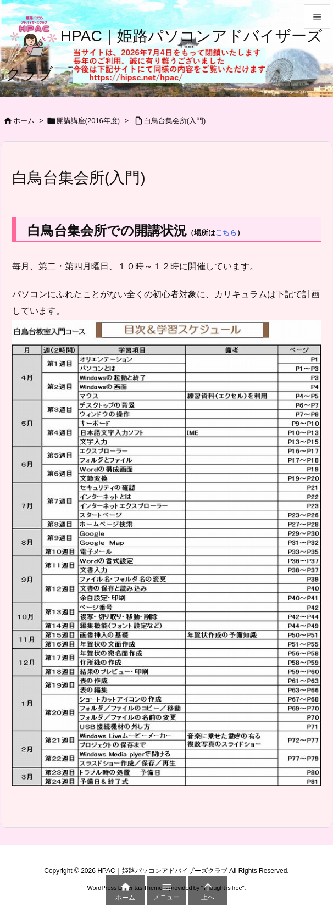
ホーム (24, 120)
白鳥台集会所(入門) (175, 120)
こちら (226, 233)
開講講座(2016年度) (88, 120)
